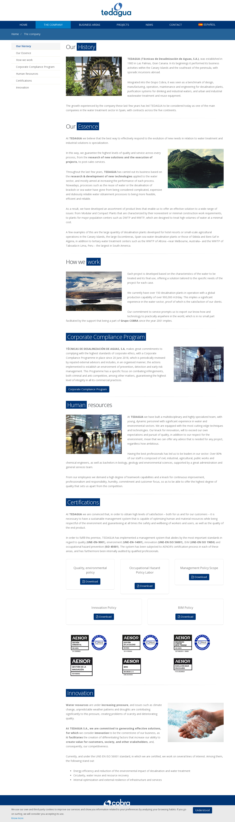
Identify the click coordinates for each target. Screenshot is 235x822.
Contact (175, 24)
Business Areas (89, 24)
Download (90, 581)
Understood (202, 810)
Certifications (24, 80)
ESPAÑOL (206, 24)
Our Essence (23, 53)
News (149, 24)
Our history (23, 46)
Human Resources (27, 73)
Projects (123, 24)
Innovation (22, 87)
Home (23, 24)
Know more (17, 818)
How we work (24, 60)
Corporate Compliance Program (35, 67)
